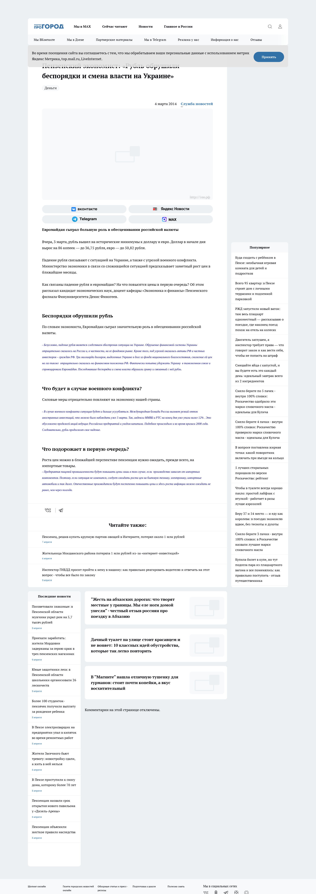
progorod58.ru (89, 809)
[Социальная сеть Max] (171, 219)
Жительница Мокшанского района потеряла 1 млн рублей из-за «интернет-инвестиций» (127, 556)
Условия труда (87, 759)
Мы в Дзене (75, 40)
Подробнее (135, 860)
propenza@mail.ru (81, 782)
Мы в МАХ (82, 26)
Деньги (51, 88)
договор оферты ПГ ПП (41, 850)
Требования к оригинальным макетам (49, 759)
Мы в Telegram (155, 40)
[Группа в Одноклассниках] (216, 743)
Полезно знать (176, 737)
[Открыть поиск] (270, 26)
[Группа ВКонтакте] (84, 209)
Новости (146, 26)
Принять (269, 57)
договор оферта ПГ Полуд (43, 846)
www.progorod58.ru (59, 770)
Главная (135, 759)
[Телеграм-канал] (84, 219)
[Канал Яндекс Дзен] (236, 743)
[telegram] (62, 510)
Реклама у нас (188, 40)
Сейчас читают (114, 26)
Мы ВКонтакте (44, 40)
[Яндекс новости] (171, 209)
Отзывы (256, 40)
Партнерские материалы (114, 40)
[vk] (48, 510)
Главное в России (178, 26)
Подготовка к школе (144, 737)
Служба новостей (197, 103)
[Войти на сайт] (280, 26)
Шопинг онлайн (37, 737)
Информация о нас (225, 40)
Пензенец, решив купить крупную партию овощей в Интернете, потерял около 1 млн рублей (127, 540)
